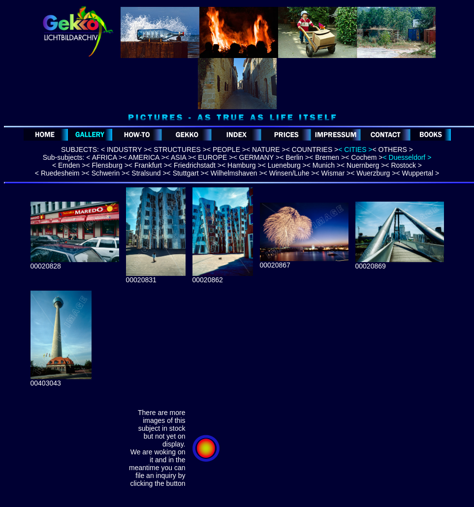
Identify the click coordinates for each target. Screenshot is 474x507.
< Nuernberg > (363, 165)
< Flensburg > (107, 165)
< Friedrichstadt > (194, 165)
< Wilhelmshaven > (234, 173)
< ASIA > (178, 157)
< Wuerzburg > (373, 173)
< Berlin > (294, 157)
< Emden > (69, 165)
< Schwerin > (106, 173)
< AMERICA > (144, 157)
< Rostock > (403, 165)
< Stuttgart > (186, 173)
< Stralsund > (146, 173)
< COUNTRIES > (312, 149)
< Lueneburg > (284, 165)
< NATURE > (266, 149)
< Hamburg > (241, 165)
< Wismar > (333, 173)
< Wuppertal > (417, 173)
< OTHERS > (393, 149)
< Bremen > (327, 157)
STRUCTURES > (179, 149)
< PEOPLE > (226, 149)
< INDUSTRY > (124, 149)
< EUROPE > (212, 157)
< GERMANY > (256, 157)
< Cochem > (363, 157)
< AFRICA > (103, 157)
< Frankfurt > (148, 165)
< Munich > (324, 165)
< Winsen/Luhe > (289, 173)
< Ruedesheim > (60, 173)
